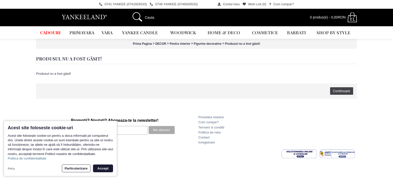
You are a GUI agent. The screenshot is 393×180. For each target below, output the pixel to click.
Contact (204, 137)
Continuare (341, 91)
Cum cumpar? (209, 122)
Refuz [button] (11, 168)
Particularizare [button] (76, 168)
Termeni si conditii (211, 127)
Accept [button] (103, 168)
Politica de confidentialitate (27, 158)
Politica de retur (210, 132)
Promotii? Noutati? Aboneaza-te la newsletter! (115, 120)
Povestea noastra (211, 117)
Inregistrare (207, 142)
